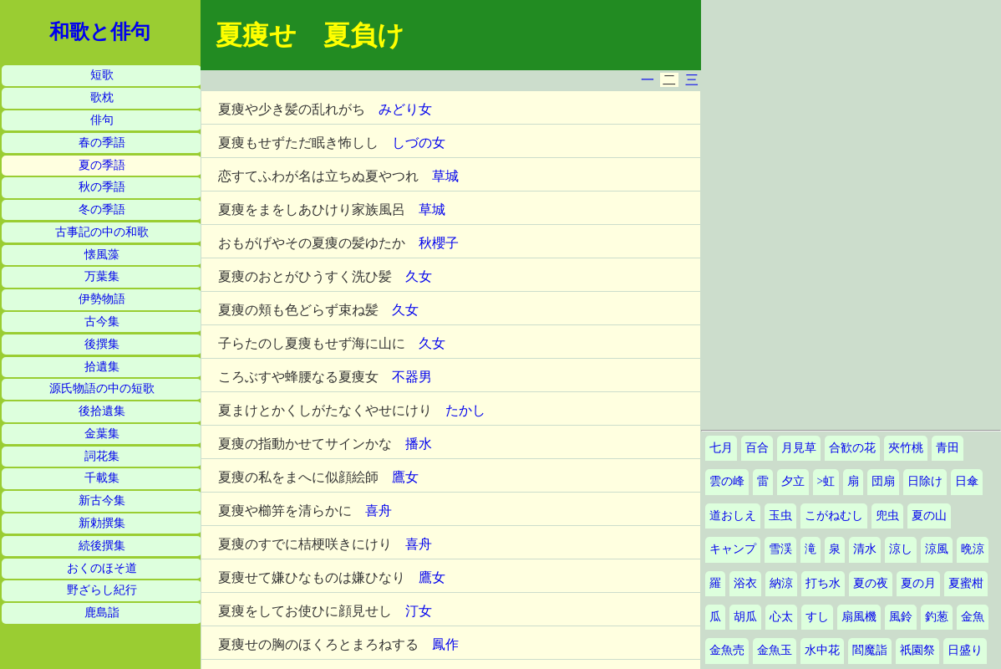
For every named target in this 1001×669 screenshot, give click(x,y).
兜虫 (887, 515)
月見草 (798, 448)
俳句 (102, 120)
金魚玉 (774, 650)
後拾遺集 (102, 411)
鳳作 (445, 644)
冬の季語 (102, 209)
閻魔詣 (869, 650)
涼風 (936, 549)
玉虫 (780, 515)
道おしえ (732, 515)
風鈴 (900, 616)
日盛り (965, 650)
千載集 (101, 478)
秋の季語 (102, 187)
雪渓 (780, 549)
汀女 (418, 611)
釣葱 (936, 616)
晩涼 (972, 549)
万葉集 (101, 276)
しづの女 (418, 142)
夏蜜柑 (965, 583)
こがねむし (834, 515)
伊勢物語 (102, 299)
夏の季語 (102, 165)
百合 (757, 448)
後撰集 (101, 344)
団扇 (883, 481)
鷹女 (405, 477)
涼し (900, 549)
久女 (418, 276)
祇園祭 (917, 650)
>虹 (826, 481)
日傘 (966, 481)
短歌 (102, 75)
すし (817, 616)
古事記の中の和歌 (102, 232)
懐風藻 (101, 254)
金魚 (972, 616)
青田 (947, 448)
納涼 (781, 583)
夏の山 (929, 515)
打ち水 (823, 583)
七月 (721, 448)
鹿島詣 (101, 612)
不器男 (412, 377)
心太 (781, 616)
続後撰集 (102, 545)
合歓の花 (852, 448)
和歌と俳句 (99, 32)
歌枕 (102, 97)
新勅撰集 (102, 523)
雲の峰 (726, 481)
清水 (865, 549)
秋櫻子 (439, 243)
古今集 (101, 321)
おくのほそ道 (102, 568)
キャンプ (732, 549)
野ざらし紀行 (102, 590)
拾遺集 (101, 366)
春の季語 (102, 142)
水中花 (822, 650)
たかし (465, 410)
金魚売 (726, 650)
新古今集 (102, 500)
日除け (925, 481)
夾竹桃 (905, 448)
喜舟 (378, 510)
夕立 (793, 481)
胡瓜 (745, 616)
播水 (418, 444)
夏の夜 (870, 583)
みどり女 (405, 109)
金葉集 (101, 433)
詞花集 (101, 456)
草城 (445, 176)
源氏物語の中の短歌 (102, 388)
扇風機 (859, 616)
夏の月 (918, 583)
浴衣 (745, 583)
